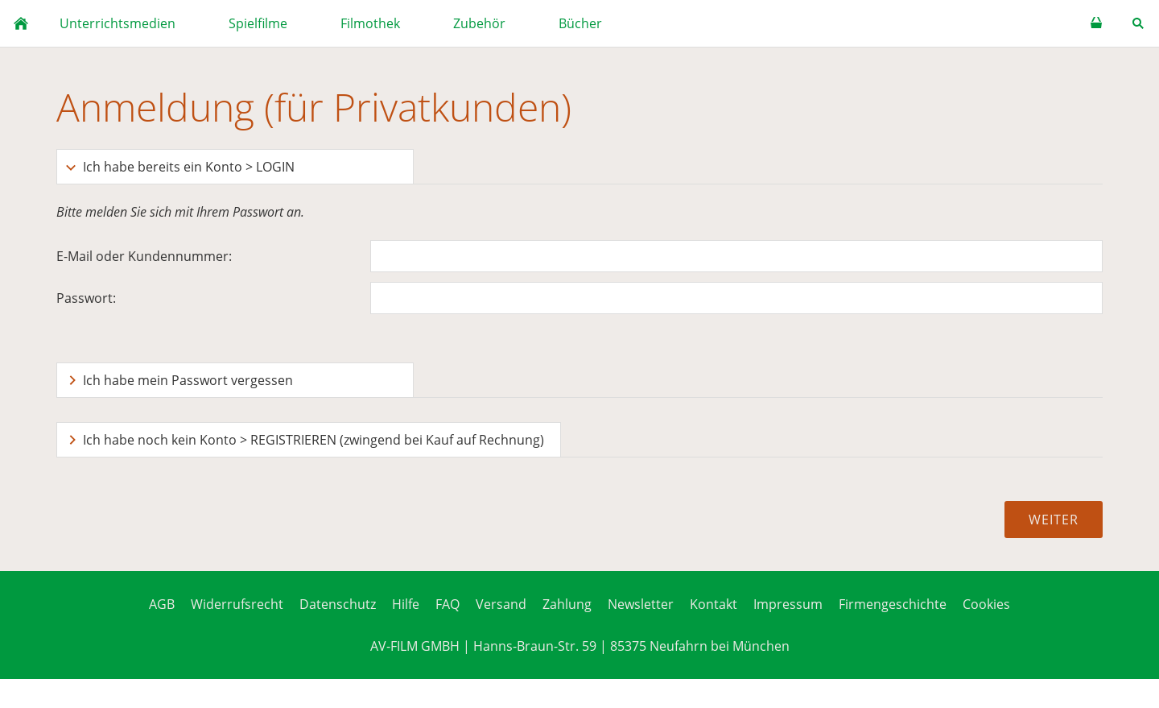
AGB (162, 604)
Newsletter (641, 604)
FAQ (447, 604)
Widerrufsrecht (237, 604)
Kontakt (713, 604)
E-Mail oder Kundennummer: (144, 256)
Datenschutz (337, 604)
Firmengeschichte (893, 604)
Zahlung (567, 604)
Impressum (788, 604)
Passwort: (86, 298)
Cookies (986, 604)
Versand (501, 604)
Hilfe (405, 604)
